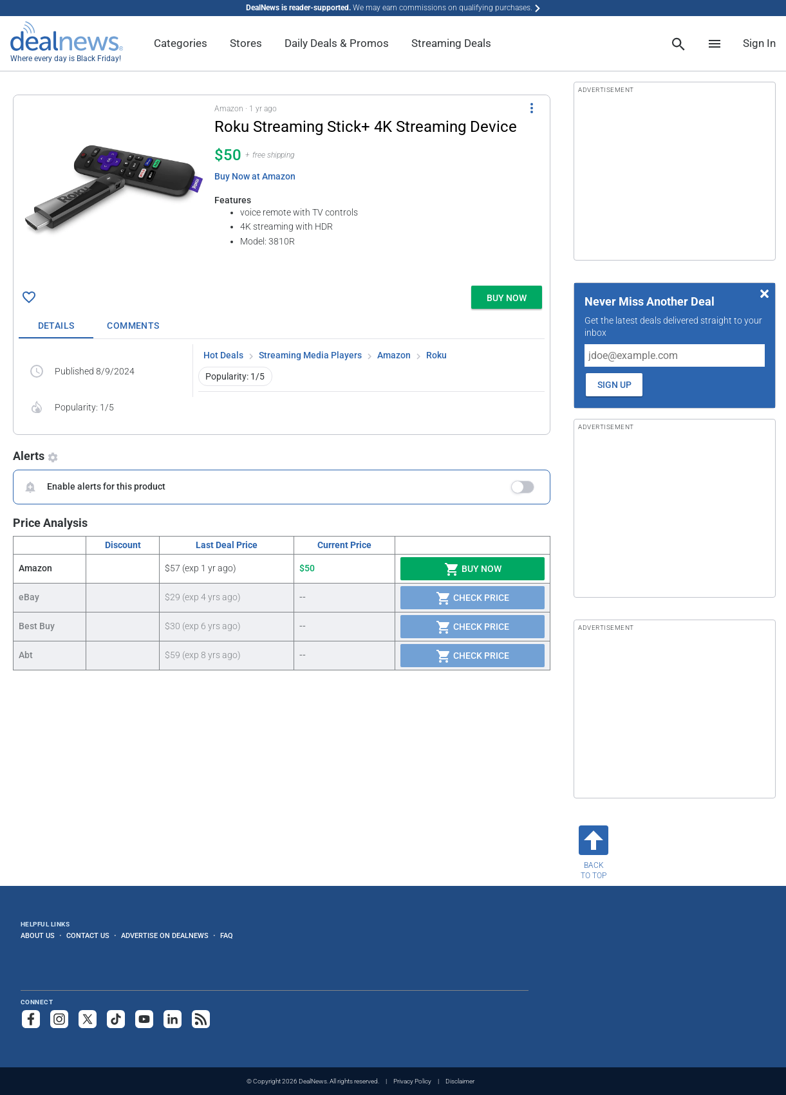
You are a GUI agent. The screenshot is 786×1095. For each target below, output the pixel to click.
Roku (436, 355)
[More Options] (531, 108)
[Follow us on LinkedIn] (172, 1019)
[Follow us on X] (87, 1019)
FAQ (226, 935)
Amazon (394, 355)
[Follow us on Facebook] (31, 1019)
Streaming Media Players (310, 355)
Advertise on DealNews (165, 935)
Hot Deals (223, 355)
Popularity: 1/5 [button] (235, 376)
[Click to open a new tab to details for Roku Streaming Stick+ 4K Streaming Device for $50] (114, 190)
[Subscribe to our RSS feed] (201, 1019)
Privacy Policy (412, 1081)
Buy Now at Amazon (254, 176)
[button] (282, 188)
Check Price (472, 598)
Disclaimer (459, 1081)
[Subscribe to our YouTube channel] (144, 1019)
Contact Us (87, 935)
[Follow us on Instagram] (59, 1019)
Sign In (759, 43)
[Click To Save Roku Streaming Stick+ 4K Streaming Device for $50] (29, 297)
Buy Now (472, 569)
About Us (38, 935)
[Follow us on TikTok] (116, 1019)
